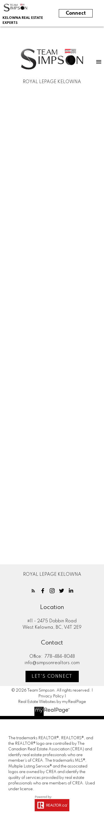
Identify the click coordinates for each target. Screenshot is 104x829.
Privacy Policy (51, 696)
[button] (33, 590)
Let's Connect (52, 676)
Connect (76, 13)
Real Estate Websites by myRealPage (52, 702)
